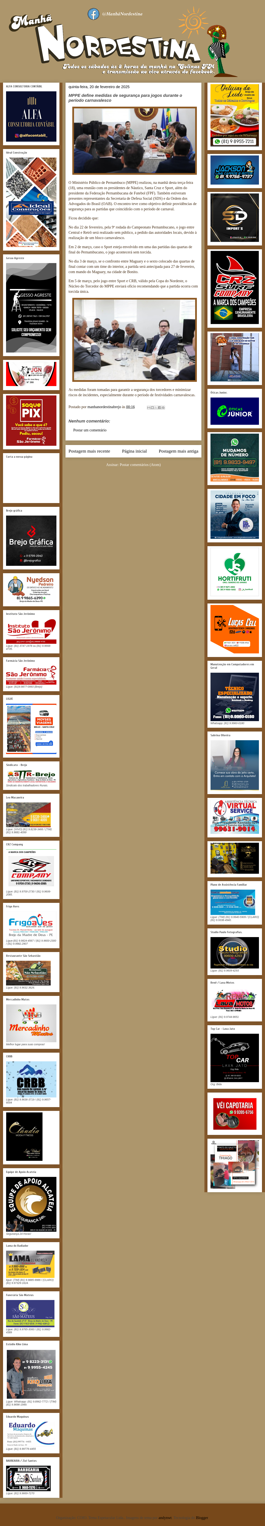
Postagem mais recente (89, 451)
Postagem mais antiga (178, 451)
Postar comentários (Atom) (140, 465)
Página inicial (134, 451)
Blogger (202, 1518)
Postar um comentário (90, 430)
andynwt (165, 1518)
